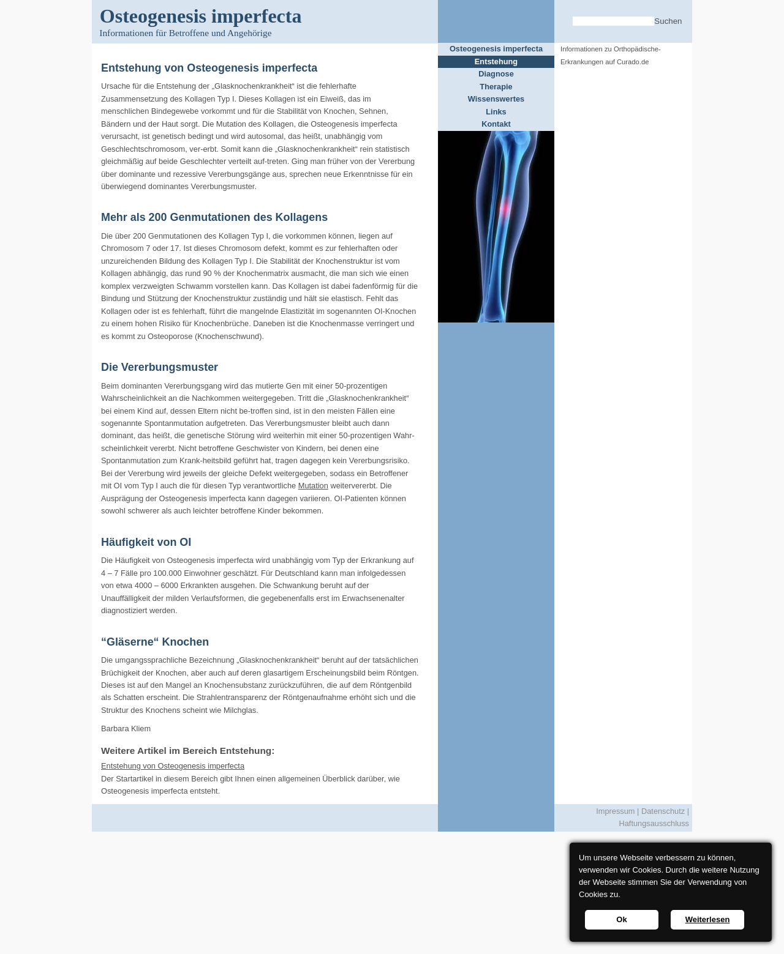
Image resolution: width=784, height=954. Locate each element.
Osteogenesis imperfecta (496, 48)
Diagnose (496, 73)
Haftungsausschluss (654, 823)
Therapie (496, 86)
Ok (621, 919)
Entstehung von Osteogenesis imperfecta (172, 765)
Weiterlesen (707, 919)
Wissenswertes (496, 98)
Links (496, 111)
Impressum (615, 811)
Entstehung (496, 61)
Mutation (313, 485)
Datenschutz (663, 811)
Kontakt (496, 124)
